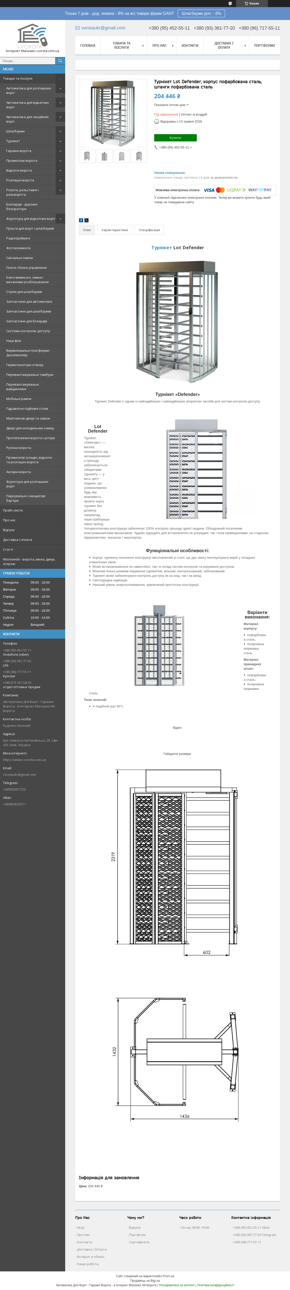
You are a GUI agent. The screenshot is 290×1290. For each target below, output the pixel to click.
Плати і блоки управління (26, 267)
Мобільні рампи (18, 398)
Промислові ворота (21, 160)
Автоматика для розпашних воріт (28, 90)
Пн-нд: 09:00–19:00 (195, 1227)
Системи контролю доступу (28, 331)
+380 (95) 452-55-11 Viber (251, 1227)
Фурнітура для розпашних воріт (27, 483)
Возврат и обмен (90, 1256)
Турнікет (13, 141)
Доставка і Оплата (92, 1249)
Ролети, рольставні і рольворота (22, 192)
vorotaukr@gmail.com (19, 774)
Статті (8, 549)
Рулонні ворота (18, 447)
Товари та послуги (17, 78)
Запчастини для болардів (26, 321)
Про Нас (83, 1234)
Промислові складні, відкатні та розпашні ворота (29, 459)
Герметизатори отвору (25, 365)
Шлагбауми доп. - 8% (201, 13)
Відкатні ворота (19, 170)
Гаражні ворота (18, 150)
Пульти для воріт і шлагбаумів (30, 228)
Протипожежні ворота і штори (30, 438)
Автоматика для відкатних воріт (27, 104)
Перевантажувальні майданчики (22, 386)
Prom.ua (168, 1276)
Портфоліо (137, 1234)
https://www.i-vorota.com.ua (24, 759)
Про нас (9, 520)
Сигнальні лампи (19, 257)
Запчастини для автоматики (29, 301)
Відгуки (9, 530)
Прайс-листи (13, 510)
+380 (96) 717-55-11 (247, 1242)
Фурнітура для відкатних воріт (30, 218)
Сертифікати (139, 1242)
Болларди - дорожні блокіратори (21, 206)
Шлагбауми (15, 131)
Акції (80, 1227)
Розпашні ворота (20, 180)
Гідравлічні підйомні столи (27, 408)
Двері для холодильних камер (30, 428)
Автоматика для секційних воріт (27, 119)
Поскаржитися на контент (177, 1285)
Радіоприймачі (18, 238)
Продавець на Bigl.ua (145, 1280)
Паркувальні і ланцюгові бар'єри (25, 498)
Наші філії (13, 340)
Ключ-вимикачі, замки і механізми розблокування (27, 279)
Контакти (190, 45)
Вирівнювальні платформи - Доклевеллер (28, 352)
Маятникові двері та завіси (28, 418)
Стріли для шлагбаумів (24, 291)
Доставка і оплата (17, 539)
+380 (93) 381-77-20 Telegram (254, 1234)
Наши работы (88, 1264)
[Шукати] (60, 61)
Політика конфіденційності (215, 1285)
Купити (175, 137)
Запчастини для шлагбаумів (28, 311)
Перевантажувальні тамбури (29, 374)
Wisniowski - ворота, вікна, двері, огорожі (29, 561)
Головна (87, 45)
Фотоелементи (18, 248)
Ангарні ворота (18, 472)
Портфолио (264, 45)
